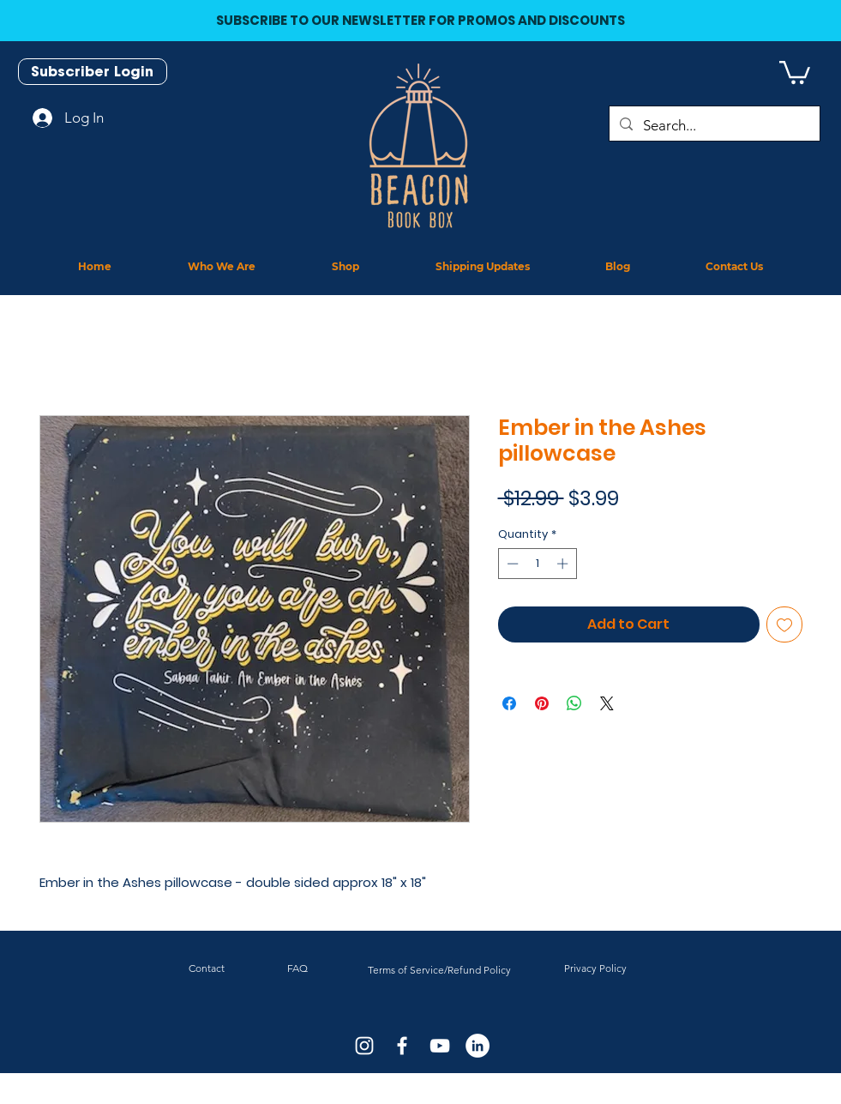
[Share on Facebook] (509, 703)
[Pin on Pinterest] (542, 703)
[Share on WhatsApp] (574, 703)
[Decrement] (511, 563)
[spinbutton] (537, 563)
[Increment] (564, 563)
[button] (794, 71)
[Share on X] (607, 703)
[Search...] (713, 125)
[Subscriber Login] (92, 71)
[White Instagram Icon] (364, 1046)
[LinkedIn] (478, 1046)
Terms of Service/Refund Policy (439, 969)
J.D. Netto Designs (440, 1099)
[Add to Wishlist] (784, 624)
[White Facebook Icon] (402, 1046)
